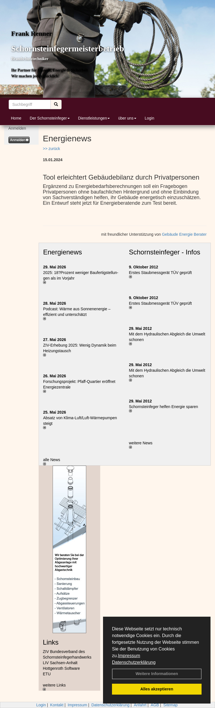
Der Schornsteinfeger (49, 118)
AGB (155, 705)
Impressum (129, 655)
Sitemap (170, 705)
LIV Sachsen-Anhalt (60, 663)
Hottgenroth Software (61, 668)
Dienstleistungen (94, 118)
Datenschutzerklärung (134, 662)
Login (149, 118)
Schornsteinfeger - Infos (164, 252)
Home (16, 118)
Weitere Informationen (156, 673)
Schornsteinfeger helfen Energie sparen (163, 406)
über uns (127, 118)
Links (51, 642)
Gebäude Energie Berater (184, 234)
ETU (47, 674)
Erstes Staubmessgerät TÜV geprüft (160, 272)
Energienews (62, 252)
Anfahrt (140, 705)
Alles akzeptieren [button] (156, 689)
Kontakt (56, 705)
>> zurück (51, 148)
